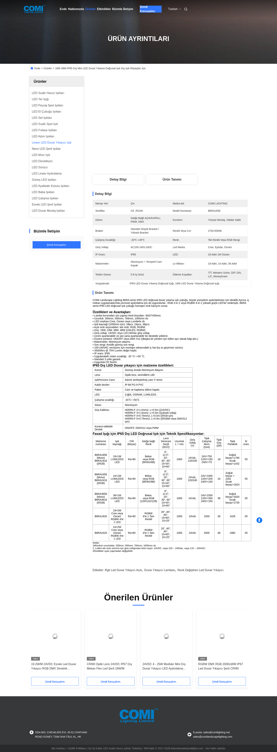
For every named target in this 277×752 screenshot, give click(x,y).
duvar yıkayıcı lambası (159, 570)
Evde (63, 9)
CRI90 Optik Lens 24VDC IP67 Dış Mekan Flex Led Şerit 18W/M (109, 666)
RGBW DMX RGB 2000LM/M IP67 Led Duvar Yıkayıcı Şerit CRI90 (220, 666)
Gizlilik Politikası (77, 748)
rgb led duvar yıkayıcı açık (123, 570)
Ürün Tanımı (172, 179)
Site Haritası (58, 748)
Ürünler (90, 9)
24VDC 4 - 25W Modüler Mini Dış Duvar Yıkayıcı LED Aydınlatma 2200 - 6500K (164, 667)
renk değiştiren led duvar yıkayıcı (200, 570)
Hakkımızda (76, 9)
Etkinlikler (104, 9)
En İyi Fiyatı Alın (190, 129)
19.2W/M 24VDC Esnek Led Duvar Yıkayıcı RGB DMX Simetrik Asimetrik (53, 667)
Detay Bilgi (118, 179)
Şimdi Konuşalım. (147, 9)
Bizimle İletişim (122, 9)
